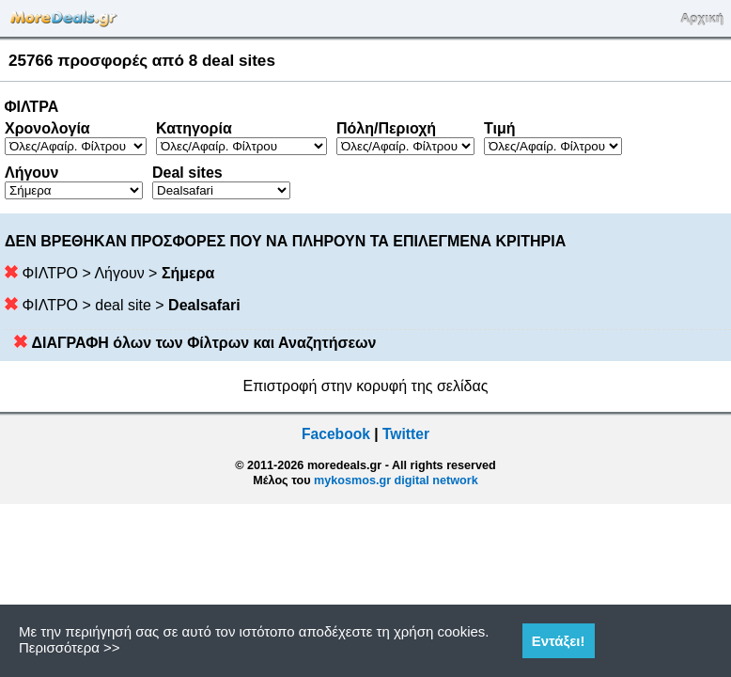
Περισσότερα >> (69, 647)
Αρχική (701, 18)
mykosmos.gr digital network (396, 480)
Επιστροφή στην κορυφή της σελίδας (366, 386)
